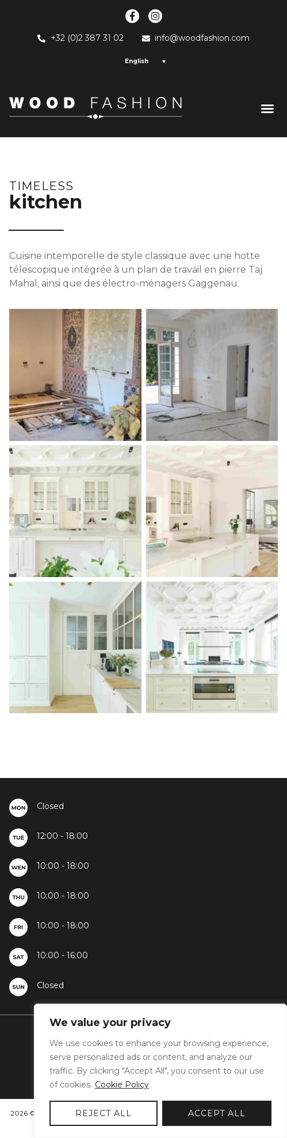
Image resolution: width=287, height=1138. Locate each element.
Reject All (103, 1113)
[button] (267, 108)
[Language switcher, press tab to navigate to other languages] (143, 61)
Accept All (217, 1113)
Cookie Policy (122, 1084)
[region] (160, 1071)
